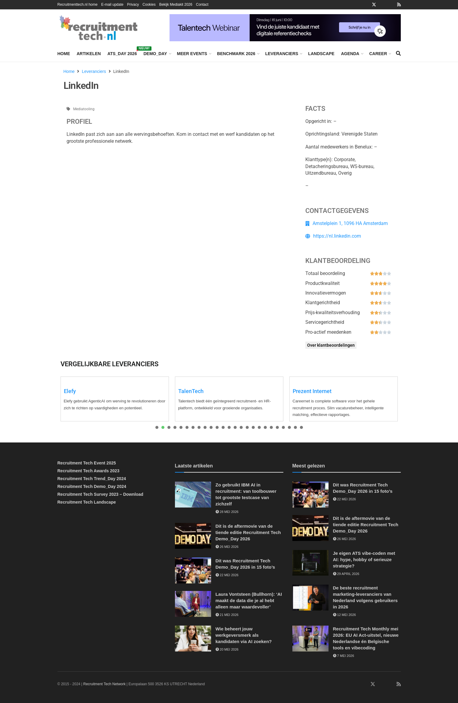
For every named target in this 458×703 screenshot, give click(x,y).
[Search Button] (398, 53)
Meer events (192, 53)
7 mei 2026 (343, 656)
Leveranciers (281, 53)
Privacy (133, 4)
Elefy (70, 391)
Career (378, 53)
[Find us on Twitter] (372, 684)
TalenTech (191, 391)
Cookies (148, 4)
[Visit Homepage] (98, 27)
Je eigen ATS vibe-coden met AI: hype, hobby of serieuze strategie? (364, 559)
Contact (202, 4)
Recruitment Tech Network (104, 684)
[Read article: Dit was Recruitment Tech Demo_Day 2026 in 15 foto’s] (193, 570)
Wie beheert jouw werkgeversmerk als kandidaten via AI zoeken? (244, 635)
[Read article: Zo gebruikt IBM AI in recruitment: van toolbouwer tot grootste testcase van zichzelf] (193, 495)
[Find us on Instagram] (381, 684)
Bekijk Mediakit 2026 (175, 4)
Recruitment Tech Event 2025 (87, 463)
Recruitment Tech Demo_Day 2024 (92, 486)
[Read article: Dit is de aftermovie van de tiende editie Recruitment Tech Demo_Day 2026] (193, 536)
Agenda (350, 53)
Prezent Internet (312, 391)
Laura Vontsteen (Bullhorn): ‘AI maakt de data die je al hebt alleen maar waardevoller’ (249, 600)
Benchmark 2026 (236, 53)
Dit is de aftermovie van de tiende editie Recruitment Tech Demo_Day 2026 (248, 532)
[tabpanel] (115, 398)
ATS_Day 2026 (122, 52)
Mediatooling (84, 109)
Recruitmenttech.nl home (78, 4)
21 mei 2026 (227, 615)
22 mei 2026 (227, 575)
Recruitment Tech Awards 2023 (89, 470)
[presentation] (157, 427)
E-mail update (112, 4)
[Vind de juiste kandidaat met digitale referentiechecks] (285, 27)
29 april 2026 (346, 574)
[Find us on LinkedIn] (355, 684)
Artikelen (89, 53)
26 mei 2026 (227, 546)
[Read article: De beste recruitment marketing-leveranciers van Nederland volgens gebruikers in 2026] (310, 598)
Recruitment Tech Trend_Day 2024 (92, 478)
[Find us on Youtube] (390, 684)
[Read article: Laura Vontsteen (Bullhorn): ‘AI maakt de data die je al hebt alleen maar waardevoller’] (193, 604)
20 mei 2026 (227, 649)
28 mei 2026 (227, 512)
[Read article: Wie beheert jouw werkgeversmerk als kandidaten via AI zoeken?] (193, 638)
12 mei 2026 (344, 615)
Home (64, 53)
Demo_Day (155, 53)
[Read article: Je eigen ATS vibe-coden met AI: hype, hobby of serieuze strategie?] (310, 563)
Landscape (321, 53)
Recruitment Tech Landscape (87, 502)
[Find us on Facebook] (364, 684)
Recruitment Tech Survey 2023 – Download (100, 494)
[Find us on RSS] (399, 684)
